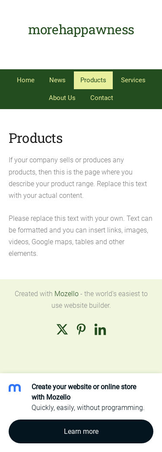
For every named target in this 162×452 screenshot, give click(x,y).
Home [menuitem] (26, 80)
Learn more (81, 431)
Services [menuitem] (133, 80)
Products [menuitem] (93, 80)
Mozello (66, 294)
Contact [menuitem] (101, 98)
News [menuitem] (57, 80)
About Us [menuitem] (62, 98)
